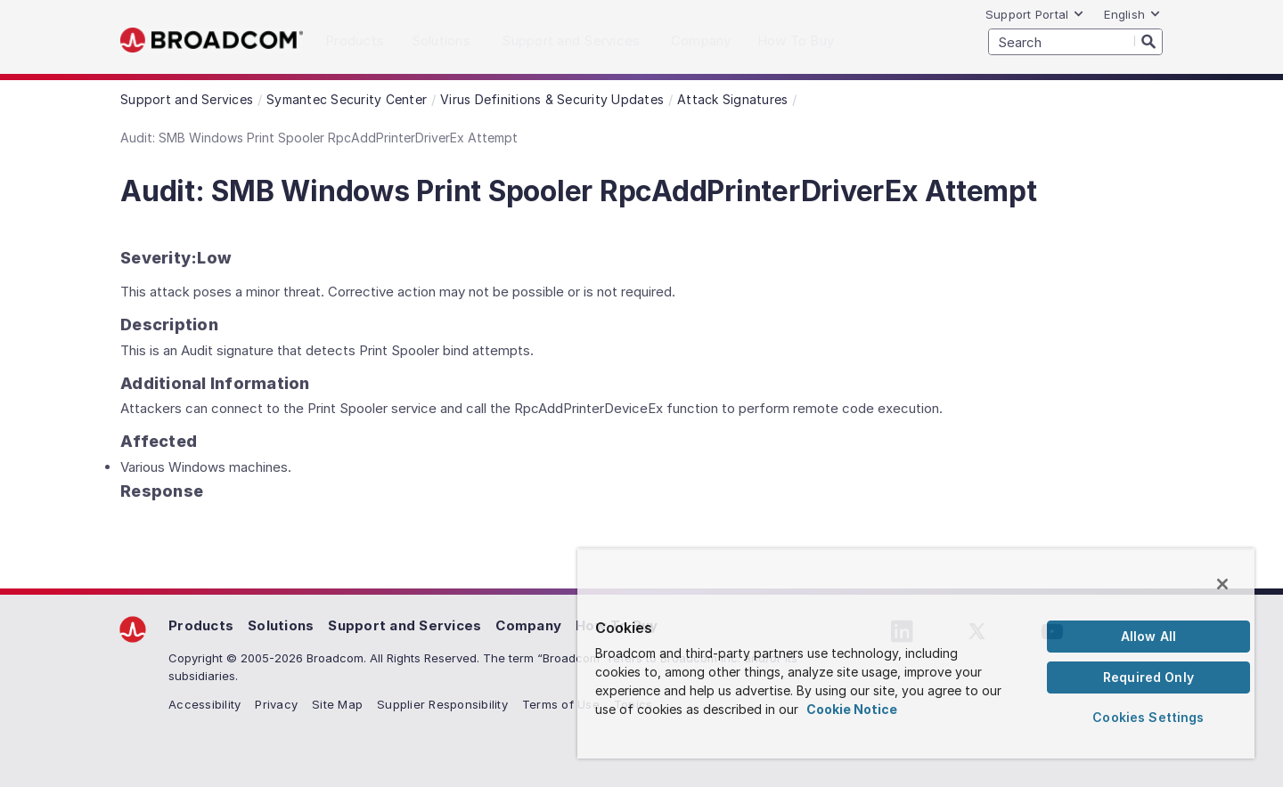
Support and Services (404, 625)
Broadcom (211, 40)
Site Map (337, 704)
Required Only (1148, 677)
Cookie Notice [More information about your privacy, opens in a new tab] (851, 709)
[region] (915, 653)
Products (200, 625)
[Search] (1148, 41)
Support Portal (1035, 14)
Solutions (281, 625)
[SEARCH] (1075, 41)
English (1132, 14)
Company (528, 625)
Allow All (1148, 636)
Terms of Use (561, 704)
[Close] (1222, 584)
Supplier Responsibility (442, 704)
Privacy (276, 704)
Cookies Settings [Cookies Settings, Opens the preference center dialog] (1148, 717)
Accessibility (204, 704)
